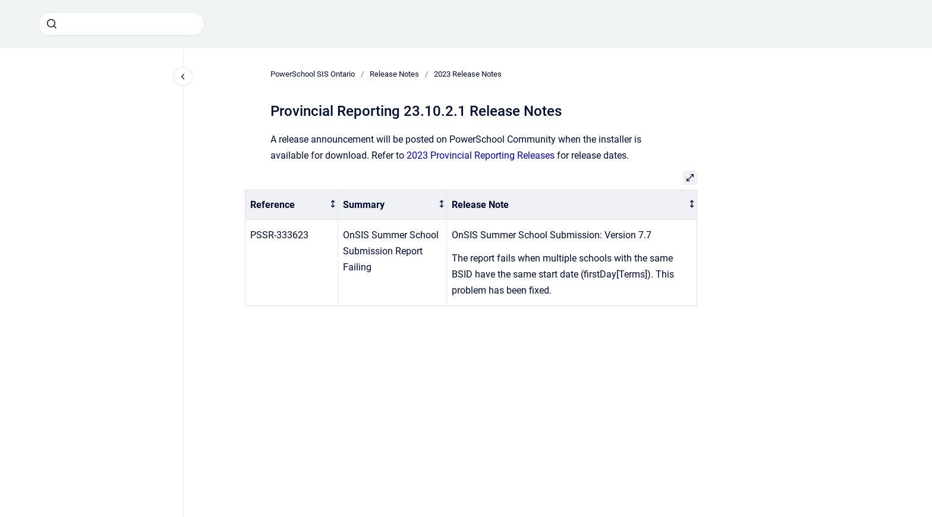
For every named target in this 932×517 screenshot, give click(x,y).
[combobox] (121, 23)
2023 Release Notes (468, 74)
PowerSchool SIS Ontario (312, 74)
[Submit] (51, 23)
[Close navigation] (183, 76)
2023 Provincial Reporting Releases (481, 155)
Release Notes (394, 74)
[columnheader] (291, 205)
